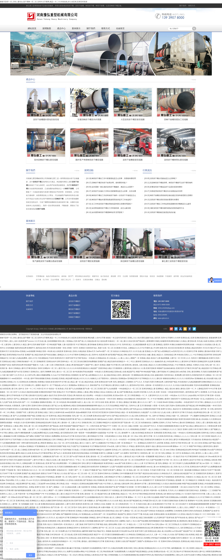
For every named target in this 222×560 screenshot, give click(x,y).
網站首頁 (32, 28)
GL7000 (46, 280)
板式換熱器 (105, 276)
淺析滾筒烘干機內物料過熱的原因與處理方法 (167, 208)
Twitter (194, 329)
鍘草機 (176, 276)
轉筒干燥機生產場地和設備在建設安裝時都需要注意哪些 (171, 195)
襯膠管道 (95, 276)
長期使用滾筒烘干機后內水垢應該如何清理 (166, 191)
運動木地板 (144, 276)
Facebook (189, 329)
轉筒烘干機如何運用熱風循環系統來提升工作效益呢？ (112, 200)
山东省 (149, 552)
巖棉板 (64, 276)
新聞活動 (88, 170)
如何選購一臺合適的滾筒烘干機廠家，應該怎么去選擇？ (113, 187)
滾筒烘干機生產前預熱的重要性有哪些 (164, 200)
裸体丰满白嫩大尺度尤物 (70, 548)
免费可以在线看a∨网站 (75, 552)
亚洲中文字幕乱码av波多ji (46, 552)
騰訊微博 (176, 329)
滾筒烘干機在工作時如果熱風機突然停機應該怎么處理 (170, 204)
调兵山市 (179, 555)
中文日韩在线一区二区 (93, 552)
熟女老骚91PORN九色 (144, 555)
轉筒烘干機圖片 (74, 309)
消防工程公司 (66, 280)
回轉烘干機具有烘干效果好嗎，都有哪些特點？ (109, 183)
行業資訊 (147, 170)
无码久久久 (61, 552)
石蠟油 (97, 280)
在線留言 (120, 28)
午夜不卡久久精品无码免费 (112, 548)
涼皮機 (125, 276)
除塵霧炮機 (133, 276)
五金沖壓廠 (55, 280)
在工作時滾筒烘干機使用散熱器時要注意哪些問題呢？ (112, 204)
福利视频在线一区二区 (179, 548)
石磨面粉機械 (88, 280)
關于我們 (182, 6)
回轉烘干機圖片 (74, 317)
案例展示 (76, 28)
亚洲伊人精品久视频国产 (198, 548)
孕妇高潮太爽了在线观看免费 (114, 552)
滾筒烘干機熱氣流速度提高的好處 (163, 212)
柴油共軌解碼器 (186, 276)
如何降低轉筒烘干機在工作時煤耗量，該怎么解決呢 (111, 208)
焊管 (119, 276)
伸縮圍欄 (160, 276)
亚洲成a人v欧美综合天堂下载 (95, 555)
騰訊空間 (185, 329)
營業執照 (88, 329)
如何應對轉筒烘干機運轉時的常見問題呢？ (108, 212)
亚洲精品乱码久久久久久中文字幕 (157, 548)
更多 (193, 79)
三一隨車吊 (77, 280)
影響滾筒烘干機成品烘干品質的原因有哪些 (166, 187)
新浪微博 (171, 329)
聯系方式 (191, 6)
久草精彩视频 (112, 555)
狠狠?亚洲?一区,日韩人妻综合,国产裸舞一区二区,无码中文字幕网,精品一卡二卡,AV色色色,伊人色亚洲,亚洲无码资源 (43, 2)
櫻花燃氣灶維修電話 (82, 276)
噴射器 (152, 276)
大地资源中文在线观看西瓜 (91, 548)
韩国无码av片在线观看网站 (164, 555)
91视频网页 (38, 548)
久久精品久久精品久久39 (47, 555)
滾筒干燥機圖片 (74, 305)
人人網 (180, 329)
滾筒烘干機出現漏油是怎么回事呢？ (163, 178)
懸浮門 (70, 276)
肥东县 (81, 555)
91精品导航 (206, 555)
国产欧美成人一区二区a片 (68, 555)
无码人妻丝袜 (138, 548)
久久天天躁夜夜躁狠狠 (127, 555)
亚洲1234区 (128, 548)
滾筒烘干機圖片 (74, 301)
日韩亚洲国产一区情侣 (51, 548)
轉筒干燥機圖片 (74, 313)
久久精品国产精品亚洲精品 (136, 552)
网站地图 (91, 338)
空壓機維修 (40, 276)
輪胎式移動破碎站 (53, 276)
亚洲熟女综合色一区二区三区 (164, 552)
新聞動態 (46, 28)
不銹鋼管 (168, 276)
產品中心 (61, 28)
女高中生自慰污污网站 (192, 555)
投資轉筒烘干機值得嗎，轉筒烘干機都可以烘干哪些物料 (171, 183)
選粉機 (104, 280)
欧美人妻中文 (199, 552)
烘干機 (38, 280)
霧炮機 (113, 276)
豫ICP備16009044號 (76, 329)
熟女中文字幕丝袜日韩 (184, 552)
